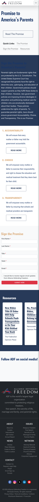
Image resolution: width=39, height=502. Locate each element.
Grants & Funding (29, 447)
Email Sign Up (9, 471)
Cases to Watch (9, 449)
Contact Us (10, 464)
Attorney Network (29, 445)
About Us (10, 428)
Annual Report (10, 437)
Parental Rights (29, 437)
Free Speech (29, 430)
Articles (9, 445)
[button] (16, 150)
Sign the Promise (10, 49)
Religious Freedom (29, 428)
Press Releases (10, 447)
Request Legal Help (9, 466)
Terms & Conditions (21, 494)
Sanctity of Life (29, 432)
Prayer (10, 468)
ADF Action (10, 435)
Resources (25, 49)
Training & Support (29, 449)
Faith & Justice (10, 452)
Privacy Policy (8, 494)
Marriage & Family (29, 435)
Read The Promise (14, 34)
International (10, 432)
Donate (9, 473)
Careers (9, 430)
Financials (27, 496)
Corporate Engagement (29, 456)
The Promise (22, 43)
